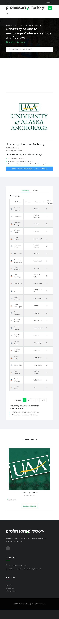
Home (8, 25)
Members (49, 2)
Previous (18, 400)
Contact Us (10, 588)
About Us (9, 585)
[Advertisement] (29, 72)
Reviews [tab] (35, 190)
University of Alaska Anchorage (31, 25)
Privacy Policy (11, 591)
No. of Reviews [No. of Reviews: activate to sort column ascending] (50, 202)
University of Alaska (29, 492)
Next (43, 400)
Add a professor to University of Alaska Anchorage (29, 169)
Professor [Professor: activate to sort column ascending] (18, 202)
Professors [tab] (25, 190)
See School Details (29, 506)
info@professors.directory (18, 565)
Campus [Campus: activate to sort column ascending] (28, 202)
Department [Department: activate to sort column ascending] (39, 202)
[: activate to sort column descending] (11, 202)
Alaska (15, 25)
